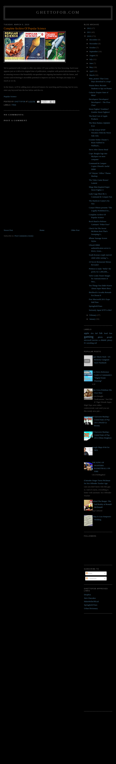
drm (92, 333)
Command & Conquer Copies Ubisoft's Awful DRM (99, 166)
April (91, 71)
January (92, 319)
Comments (91, 578)
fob (100, 333)
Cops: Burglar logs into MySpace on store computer (98, 156)
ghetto (100, 337)
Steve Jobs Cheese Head (98, 149)
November (93, 43)
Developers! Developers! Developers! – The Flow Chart (99, 102)
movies (95, 340)
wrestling (90, 343)
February (93, 315)
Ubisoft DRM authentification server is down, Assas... (100, 248)
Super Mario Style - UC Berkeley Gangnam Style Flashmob (101, 360)
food (106, 333)
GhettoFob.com (58, 12)
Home (42, 230)
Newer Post (8, 230)
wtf (95, 343)
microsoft (88, 340)
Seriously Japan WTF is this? (100, 310)
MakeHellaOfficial (91, 601)
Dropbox (87, 594)
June (91, 63)
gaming (88, 336)
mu (99, 340)
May (91, 67)
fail (96, 333)
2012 (89, 28)
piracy (109, 340)
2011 (89, 32)
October (92, 47)
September (93, 51)
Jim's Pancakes (90, 598)
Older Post (75, 230)
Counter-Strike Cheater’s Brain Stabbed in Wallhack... (99, 143)
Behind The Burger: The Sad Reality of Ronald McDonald (101, 504)
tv (85, 343)
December (93, 40)
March (92, 75)
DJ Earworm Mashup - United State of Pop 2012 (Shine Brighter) (101, 435)
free (14, 105)
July (91, 59)
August (92, 55)
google (109, 337)
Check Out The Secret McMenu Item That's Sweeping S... (98, 231)
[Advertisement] (26, 207)
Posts (89, 573)
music (104, 340)
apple (86, 333)
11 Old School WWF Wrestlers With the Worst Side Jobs (100, 133)
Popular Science (10, 96)
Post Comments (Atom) (23, 236)
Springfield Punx (95, 306)
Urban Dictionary (91, 608)
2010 (89, 36)
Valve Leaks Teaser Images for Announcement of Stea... (99, 279)
